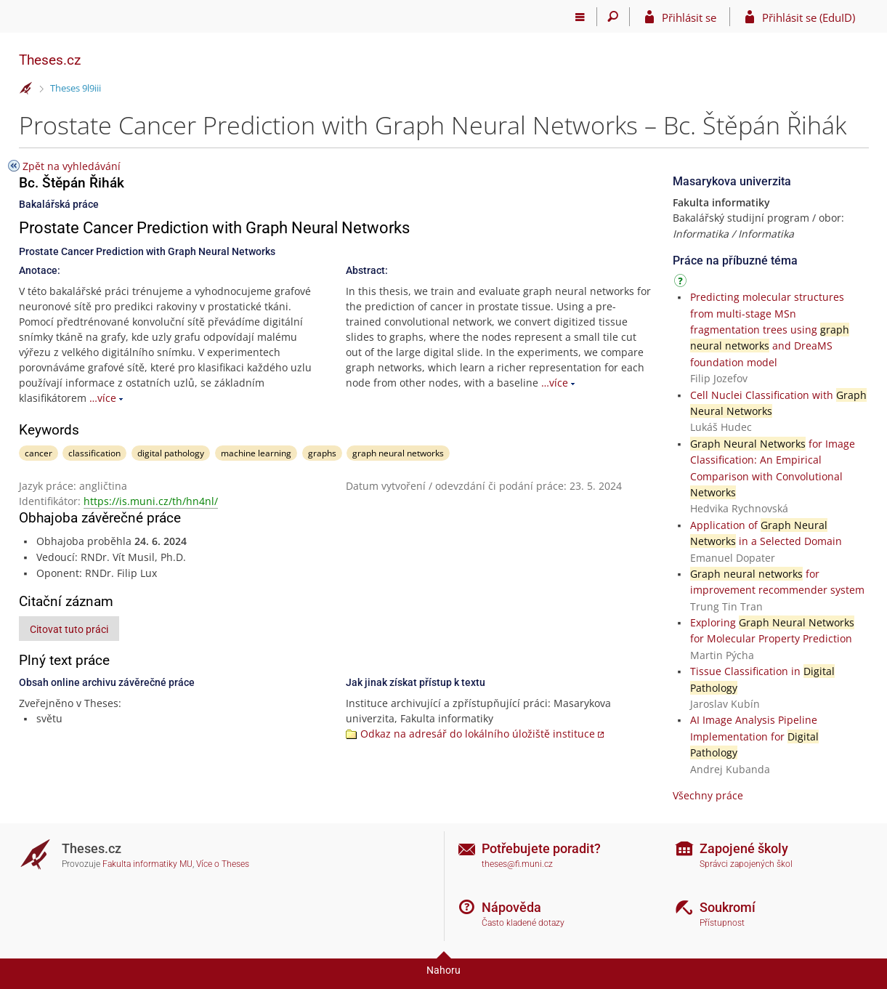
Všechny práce (708, 795)
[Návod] (682, 283)
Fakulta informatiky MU (147, 864)
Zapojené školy (744, 848)
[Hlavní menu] (580, 16)
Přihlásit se (689, 17)
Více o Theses (222, 864)
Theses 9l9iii (75, 87)
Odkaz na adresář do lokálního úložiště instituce (477, 733)
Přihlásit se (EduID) (808, 17)
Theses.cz (50, 60)
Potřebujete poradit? (541, 848)
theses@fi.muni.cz (517, 864)
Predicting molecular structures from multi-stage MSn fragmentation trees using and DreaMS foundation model (769, 329)
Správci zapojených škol (746, 864)
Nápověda (511, 907)
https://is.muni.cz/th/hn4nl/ (151, 501)
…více (102, 398)
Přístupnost (722, 923)
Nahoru (443, 970)
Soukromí (728, 907)
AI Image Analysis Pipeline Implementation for (754, 736)
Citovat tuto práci (69, 629)
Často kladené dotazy (523, 923)
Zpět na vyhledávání (72, 166)
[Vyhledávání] (613, 16)
